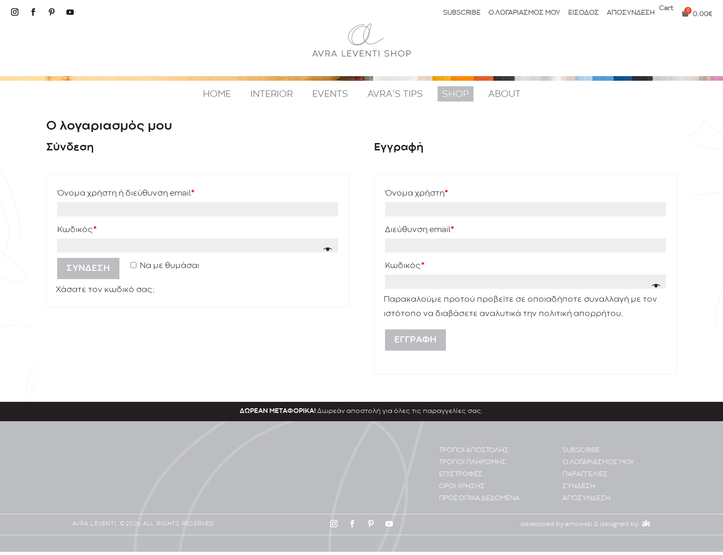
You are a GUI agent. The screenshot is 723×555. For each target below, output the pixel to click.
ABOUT (504, 94)
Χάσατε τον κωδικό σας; (105, 289)
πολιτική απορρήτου (580, 313)
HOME (217, 94)
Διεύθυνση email (419, 230)
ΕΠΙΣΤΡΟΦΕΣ (461, 478)
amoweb (579, 528)
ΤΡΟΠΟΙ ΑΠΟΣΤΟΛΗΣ (474, 454)
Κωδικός (76, 230)
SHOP (455, 94)
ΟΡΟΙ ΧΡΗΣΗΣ (462, 490)
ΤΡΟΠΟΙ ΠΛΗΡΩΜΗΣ (472, 466)
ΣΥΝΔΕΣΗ (579, 490)
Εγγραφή (415, 340)
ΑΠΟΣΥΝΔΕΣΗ (631, 13)
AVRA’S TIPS (395, 94)
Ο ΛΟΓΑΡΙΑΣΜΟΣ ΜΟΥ (524, 13)
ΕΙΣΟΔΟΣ (583, 13)
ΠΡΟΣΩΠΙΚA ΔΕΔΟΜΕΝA (479, 502)
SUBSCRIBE (461, 13)
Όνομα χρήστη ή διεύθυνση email (125, 193)
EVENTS (330, 94)
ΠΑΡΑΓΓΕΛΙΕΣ (585, 478)
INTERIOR (271, 94)
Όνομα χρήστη (416, 193)
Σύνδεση (88, 268)
